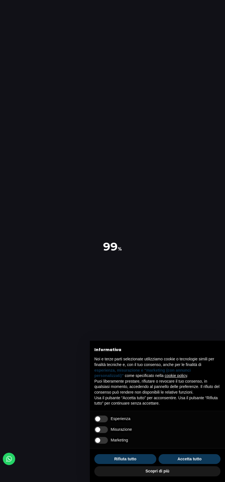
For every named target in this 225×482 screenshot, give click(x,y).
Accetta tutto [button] (189, 459)
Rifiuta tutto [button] (125, 459)
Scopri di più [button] (158, 471)
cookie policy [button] (176, 375)
